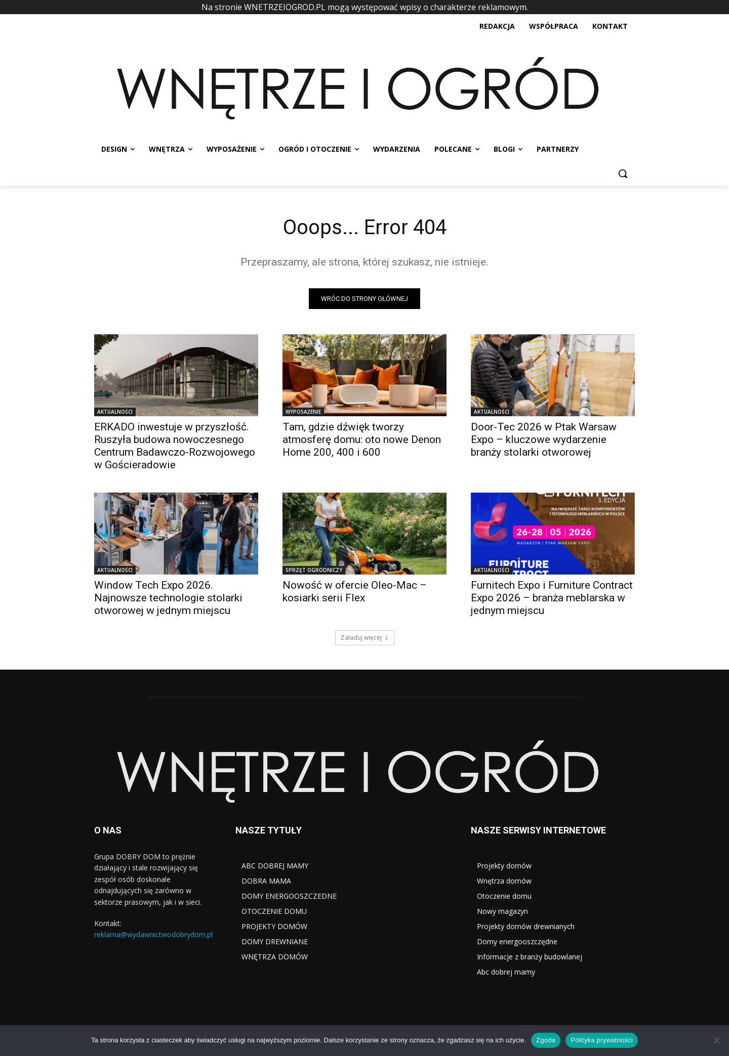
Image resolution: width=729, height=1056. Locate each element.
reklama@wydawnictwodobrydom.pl (153, 935)
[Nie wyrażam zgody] (716, 1040)
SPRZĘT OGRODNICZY (314, 570)
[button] (623, 173)
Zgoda (545, 1040)
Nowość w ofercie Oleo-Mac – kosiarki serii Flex (354, 591)
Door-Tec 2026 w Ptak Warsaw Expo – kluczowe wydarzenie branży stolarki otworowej (544, 439)
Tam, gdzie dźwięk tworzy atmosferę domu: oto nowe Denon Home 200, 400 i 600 (361, 439)
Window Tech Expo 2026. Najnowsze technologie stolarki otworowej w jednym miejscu (168, 598)
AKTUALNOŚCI (115, 411)
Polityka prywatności (602, 1040)
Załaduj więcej (365, 637)
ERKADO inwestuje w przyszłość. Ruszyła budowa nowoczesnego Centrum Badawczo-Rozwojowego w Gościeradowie (174, 446)
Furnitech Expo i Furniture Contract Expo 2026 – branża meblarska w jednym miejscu (552, 598)
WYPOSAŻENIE (303, 411)
